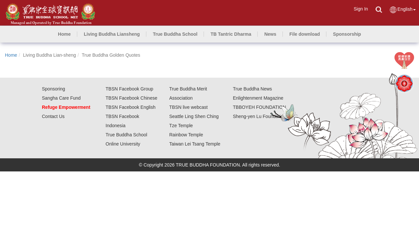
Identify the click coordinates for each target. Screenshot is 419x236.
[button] (111, 34)
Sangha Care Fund (61, 98)
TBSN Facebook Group (130, 88)
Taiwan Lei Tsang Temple (194, 144)
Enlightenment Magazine (258, 98)
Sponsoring (53, 88)
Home (11, 55)
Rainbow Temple (186, 134)
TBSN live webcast (188, 107)
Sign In (361, 8)
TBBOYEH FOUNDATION (259, 107)
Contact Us (53, 116)
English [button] (402, 10)
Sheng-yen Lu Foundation (259, 116)
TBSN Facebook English (131, 107)
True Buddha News (252, 88)
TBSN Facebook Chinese (131, 98)
